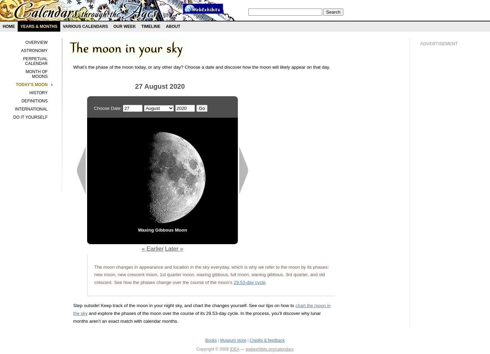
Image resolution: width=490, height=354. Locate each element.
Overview (37, 42)
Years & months (39, 26)
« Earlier (153, 248)
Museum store (233, 340)
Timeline (150, 26)
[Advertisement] (447, 167)
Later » (174, 248)
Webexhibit (203, 8)
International (31, 109)
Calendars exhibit (86, 11)
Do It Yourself (30, 117)
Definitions (34, 101)
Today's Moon (32, 84)
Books (211, 340)
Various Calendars (85, 26)
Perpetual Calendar (35, 61)
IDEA (234, 349)
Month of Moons (37, 74)
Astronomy (34, 50)
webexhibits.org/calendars (270, 349)
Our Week (124, 26)
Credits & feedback (267, 340)
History (38, 92)
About (173, 26)
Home (9, 26)
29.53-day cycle (250, 282)
